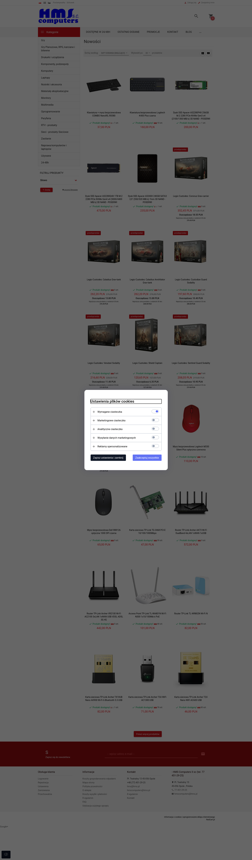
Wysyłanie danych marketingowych (117, 437)
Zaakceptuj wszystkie (147, 457)
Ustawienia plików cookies (112, 401)
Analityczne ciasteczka (110, 429)
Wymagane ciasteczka (110, 411)
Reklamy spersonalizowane (112, 446)
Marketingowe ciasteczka (111, 420)
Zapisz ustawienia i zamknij (108, 457)
